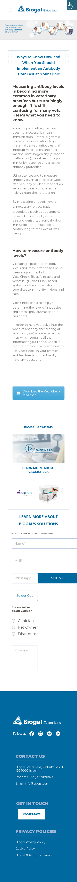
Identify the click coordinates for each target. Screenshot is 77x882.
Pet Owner (28, 627)
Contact (31, 814)
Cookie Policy (25, 849)
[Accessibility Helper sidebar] (72, 5)
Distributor (28, 634)
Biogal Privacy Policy (30, 842)
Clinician (26, 621)
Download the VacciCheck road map (38, 399)
